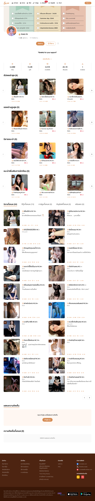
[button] (47, 58)
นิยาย (22, 3)
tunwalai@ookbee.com (85, 469)
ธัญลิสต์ (51, 3)
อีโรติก (13, 99)
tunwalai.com (83, 464)
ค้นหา (59, 3)
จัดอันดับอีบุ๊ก (5, 472)
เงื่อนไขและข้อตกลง (44, 471)
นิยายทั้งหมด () (10, 204)
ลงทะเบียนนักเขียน (25, 464)
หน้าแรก (15, 3)
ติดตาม (40, 43)
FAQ (59, 467)
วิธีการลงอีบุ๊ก (24, 469)
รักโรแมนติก (70, 99)
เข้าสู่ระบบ (88, 3)
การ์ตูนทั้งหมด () (45, 204)
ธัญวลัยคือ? (42, 464)
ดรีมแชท (43, 2)
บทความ (60, 464)
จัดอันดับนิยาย (6, 469)
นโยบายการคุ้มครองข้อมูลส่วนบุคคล (44, 467)
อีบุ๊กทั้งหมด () (28, 204)
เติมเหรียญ (5, 475)
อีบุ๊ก (29, 3)
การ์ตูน (36, 3)
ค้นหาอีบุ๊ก (4, 467)
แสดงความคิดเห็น (11, 406)
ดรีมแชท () (79, 204)
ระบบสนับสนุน (24, 472)
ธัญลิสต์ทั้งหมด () (63, 204)
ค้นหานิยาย (5, 464)
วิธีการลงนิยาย (24, 467)
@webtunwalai (83, 467)
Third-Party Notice (44, 474)
